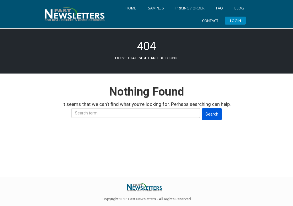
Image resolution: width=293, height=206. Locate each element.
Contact (210, 20)
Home (131, 8)
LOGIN (235, 20)
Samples (156, 8)
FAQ (219, 8)
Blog (239, 8)
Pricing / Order (190, 8)
